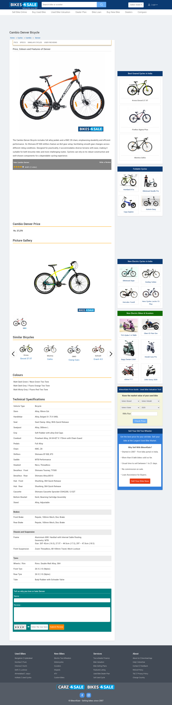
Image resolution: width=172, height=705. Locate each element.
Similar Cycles (35, 42)
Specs (23, 42)
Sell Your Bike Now (140, 481)
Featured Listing (99, 670)
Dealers (128, 12)
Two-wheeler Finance (101, 658)
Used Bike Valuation (60, 12)
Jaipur (28, 673)
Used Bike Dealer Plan (101, 673)
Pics (16, 42)
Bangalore (18, 658)
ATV (55, 673)
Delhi (17, 670)
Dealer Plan (81, 12)
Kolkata (17, 677)
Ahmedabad (19, 673)
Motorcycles (58, 662)
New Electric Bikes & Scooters (140, 313)
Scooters (57, 666)
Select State (136, 4)
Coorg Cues (74, 360)
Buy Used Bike (39, 12)
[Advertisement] (86, 22)
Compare (142, 12)
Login (152, 4)
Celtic (50, 359)
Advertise (141, 662)
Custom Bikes (59, 677)
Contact (136, 666)
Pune (25, 662)
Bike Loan (96, 12)
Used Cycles (26, 677)
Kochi (25, 666)
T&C (134, 673)
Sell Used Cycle (99, 677)
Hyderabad (28, 658)
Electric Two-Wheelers (62, 658)
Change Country (139, 677)
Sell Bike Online (19, 12)
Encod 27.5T (26, 358)
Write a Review (105, 162)
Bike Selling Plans (100, 666)
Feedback (144, 666)
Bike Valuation (98, 662)
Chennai (18, 666)
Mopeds (57, 670)
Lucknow (23, 670)
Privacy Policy (143, 673)
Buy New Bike (113, 12)
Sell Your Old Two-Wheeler (140, 431)
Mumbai (18, 662)
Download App (146, 658)
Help (134, 662)
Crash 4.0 (98, 359)
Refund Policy (138, 670)
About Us (136, 658)
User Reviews (50, 42)
